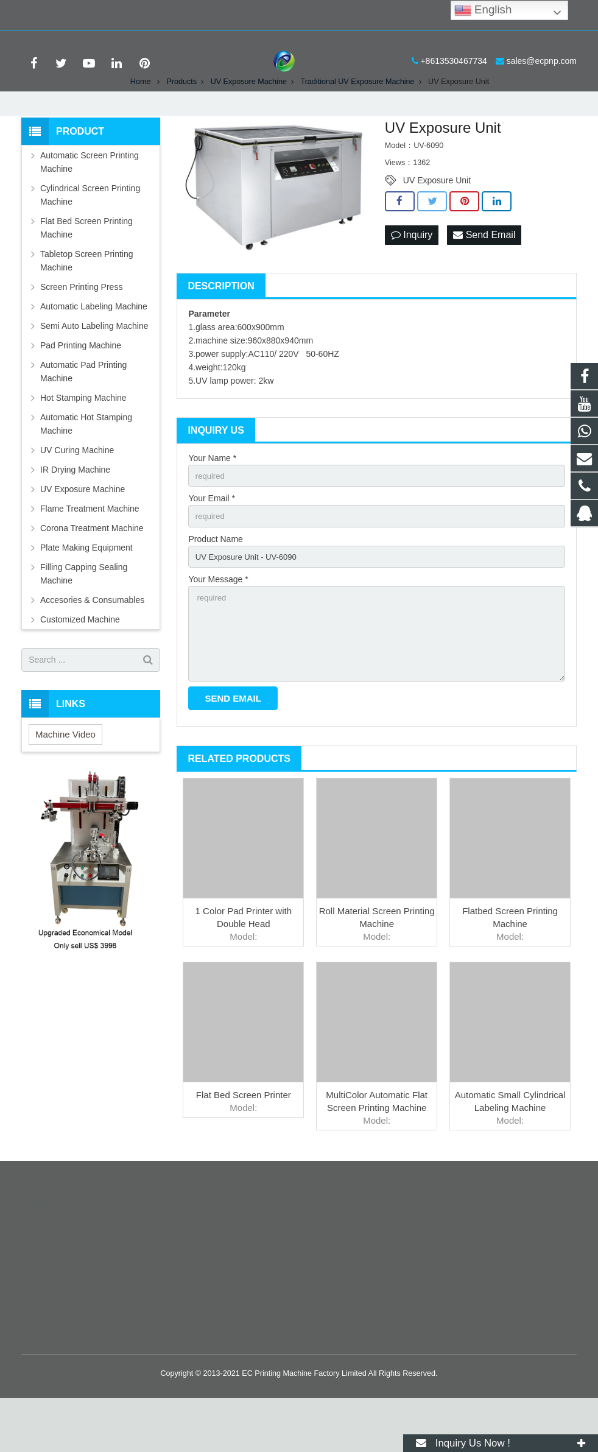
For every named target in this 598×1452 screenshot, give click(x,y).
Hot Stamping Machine (83, 440)
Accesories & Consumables (92, 642)
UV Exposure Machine (82, 532)
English (483, 10)
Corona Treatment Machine (92, 571)
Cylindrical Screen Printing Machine (90, 237)
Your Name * (212, 501)
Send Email (484, 278)
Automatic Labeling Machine (93, 349)
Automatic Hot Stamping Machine (86, 466)
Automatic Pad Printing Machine (83, 414)
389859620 (341, 1283)
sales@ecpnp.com (151, 15)
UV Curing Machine (77, 493)
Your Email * (211, 543)
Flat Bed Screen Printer (243, 1149)
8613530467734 (348, 1301)
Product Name (215, 585)
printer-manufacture (354, 1354)
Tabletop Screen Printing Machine (86, 303)
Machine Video (65, 777)
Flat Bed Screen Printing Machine (86, 270)
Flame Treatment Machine (89, 551)
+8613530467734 (63, 15)
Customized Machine (80, 662)
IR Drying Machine (75, 512)
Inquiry (411, 278)
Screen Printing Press (81, 329)
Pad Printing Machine (80, 388)
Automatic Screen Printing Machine (89, 204)
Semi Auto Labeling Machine (94, 368)
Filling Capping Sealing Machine (83, 616)
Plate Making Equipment (86, 590)
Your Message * (218, 627)
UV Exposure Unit (437, 223)
